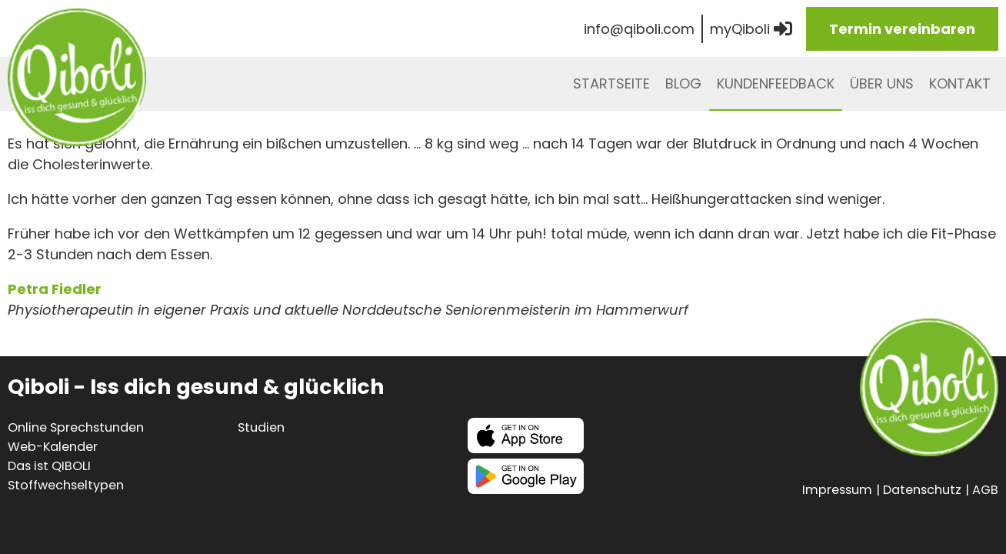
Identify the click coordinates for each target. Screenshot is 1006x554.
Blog (683, 83)
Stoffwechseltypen (66, 485)
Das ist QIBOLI (49, 466)
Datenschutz (922, 490)
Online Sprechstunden (76, 427)
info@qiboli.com (639, 28)
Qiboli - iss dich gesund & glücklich (77, 77)
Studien (261, 427)
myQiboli (751, 28)
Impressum (837, 490)
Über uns (882, 83)
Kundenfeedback (775, 83)
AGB (985, 490)
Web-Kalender (53, 447)
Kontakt (960, 83)
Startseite (611, 83)
